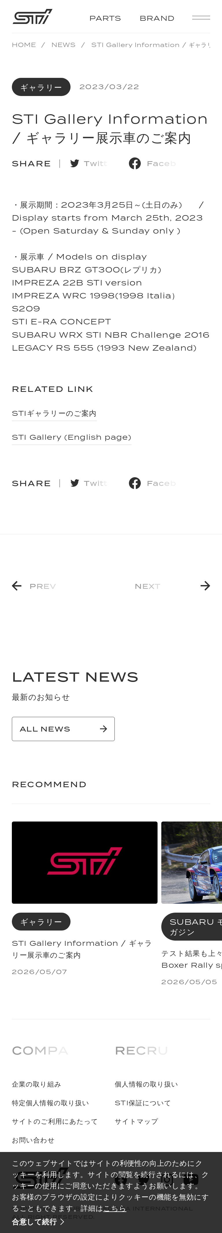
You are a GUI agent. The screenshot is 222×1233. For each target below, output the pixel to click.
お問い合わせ (33, 1140)
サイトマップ (136, 1121)
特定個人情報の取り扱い (50, 1103)
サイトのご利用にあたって (55, 1121)
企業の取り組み (37, 1084)
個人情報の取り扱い (146, 1084)
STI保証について (143, 1103)
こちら (114, 1208)
